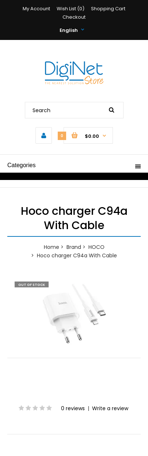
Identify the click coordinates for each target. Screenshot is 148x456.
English (69, 30)
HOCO (96, 247)
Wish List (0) (70, 8)
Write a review (110, 408)
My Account (36, 8)
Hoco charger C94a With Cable (77, 255)
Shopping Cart (108, 8)
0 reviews (73, 408)
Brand (74, 247)
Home (51, 247)
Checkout (74, 17)
